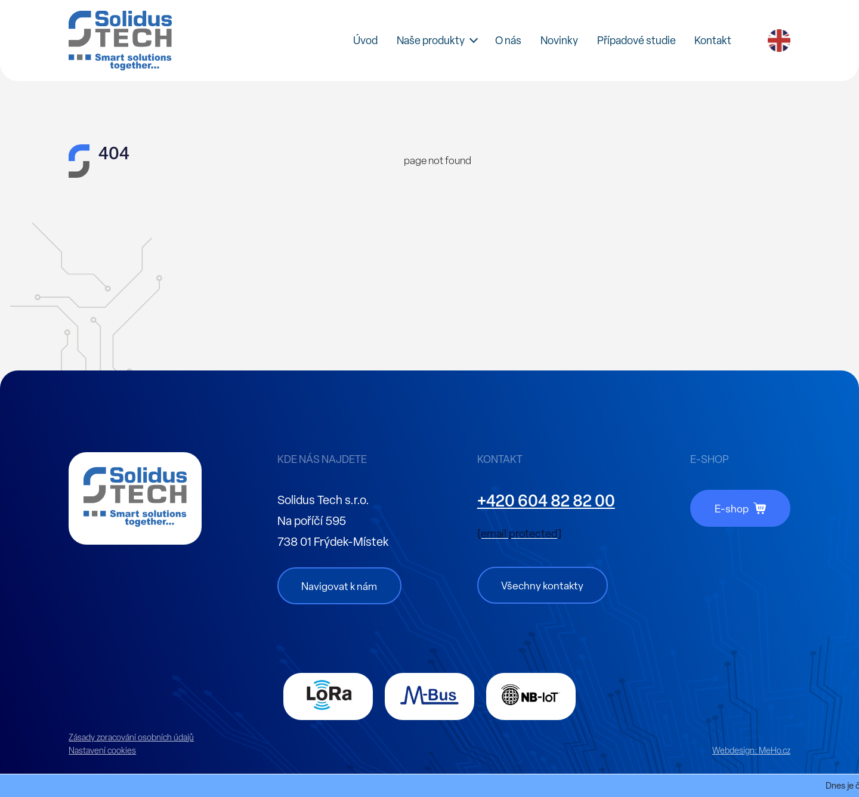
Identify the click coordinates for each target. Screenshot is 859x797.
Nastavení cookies (102, 750)
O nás (508, 40)
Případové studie (636, 40)
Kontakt (712, 40)
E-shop (732, 508)
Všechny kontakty (542, 585)
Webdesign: (751, 750)
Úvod (365, 40)
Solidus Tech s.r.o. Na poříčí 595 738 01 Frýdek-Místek (332, 520)
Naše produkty (431, 40)
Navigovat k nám (339, 586)
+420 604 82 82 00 (546, 500)
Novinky (559, 40)
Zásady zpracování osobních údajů (131, 737)
